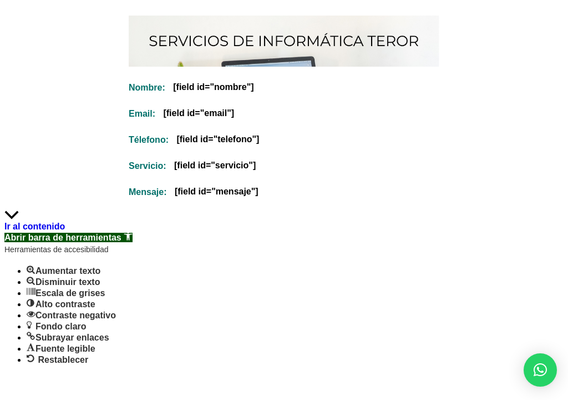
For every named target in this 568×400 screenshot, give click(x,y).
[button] (540, 370)
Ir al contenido (34, 226)
